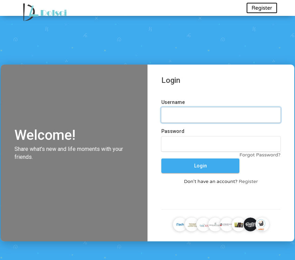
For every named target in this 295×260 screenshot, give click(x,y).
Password (172, 131)
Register (261, 8)
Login (200, 165)
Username (173, 102)
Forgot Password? (259, 155)
